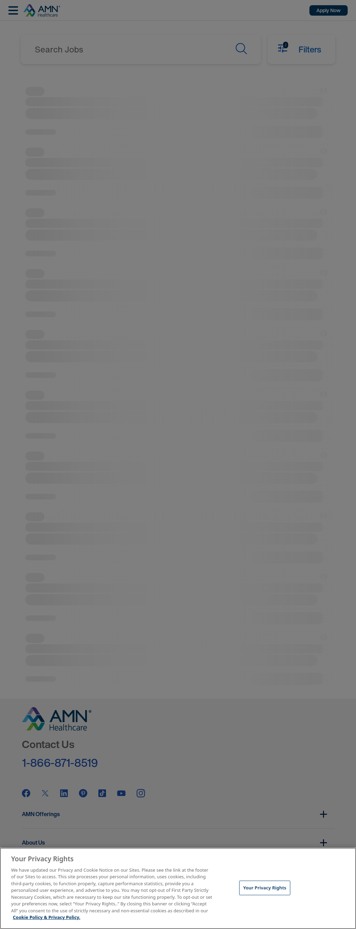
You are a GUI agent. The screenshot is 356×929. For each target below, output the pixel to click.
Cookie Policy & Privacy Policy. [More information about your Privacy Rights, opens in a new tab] (46, 917)
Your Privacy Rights (264, 888)
